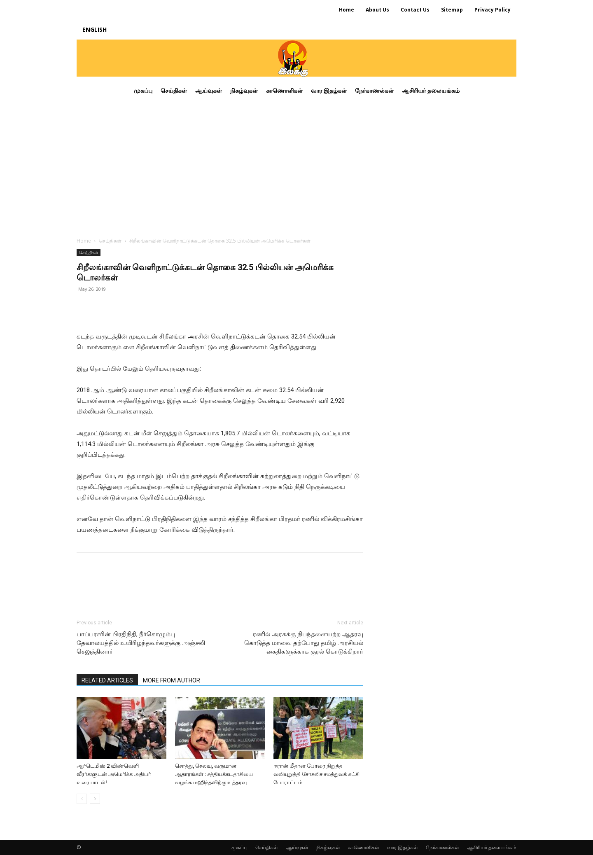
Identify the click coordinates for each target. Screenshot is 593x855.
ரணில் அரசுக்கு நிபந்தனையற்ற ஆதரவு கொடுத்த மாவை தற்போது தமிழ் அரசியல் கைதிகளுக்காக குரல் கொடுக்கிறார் (303, 643)
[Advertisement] (296, 166)
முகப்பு (239, 847)
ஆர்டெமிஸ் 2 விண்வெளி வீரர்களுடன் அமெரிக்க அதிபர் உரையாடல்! (114, 774)
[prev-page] (82, 799)
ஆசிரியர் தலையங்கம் (491, 847)
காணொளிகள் (363, 847)
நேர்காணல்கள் (442, 847)
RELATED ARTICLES (107, 680)
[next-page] (95, 799)
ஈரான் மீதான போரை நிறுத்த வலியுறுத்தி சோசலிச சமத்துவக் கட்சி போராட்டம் (316, 774)
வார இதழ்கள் (402, 847)
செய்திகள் (110, 240)
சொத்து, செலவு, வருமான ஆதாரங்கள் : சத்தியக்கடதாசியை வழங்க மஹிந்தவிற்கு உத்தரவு (214, 774)
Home (84, 240)
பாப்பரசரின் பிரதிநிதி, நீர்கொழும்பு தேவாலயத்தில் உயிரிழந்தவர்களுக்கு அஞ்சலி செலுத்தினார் (141, 643)
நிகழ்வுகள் (328, 847)
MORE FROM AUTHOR (171, 680)
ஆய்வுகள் (297, 847)
